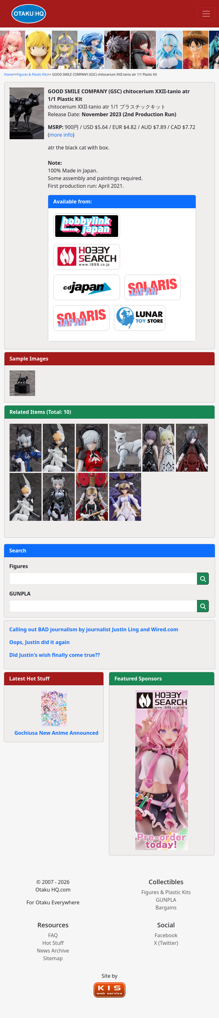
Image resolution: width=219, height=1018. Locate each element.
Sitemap (53, 958)
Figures (18, 566)
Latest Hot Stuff (29, 678)
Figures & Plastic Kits (32, 74)
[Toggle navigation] (206, 13)
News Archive (53, 950)
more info (61, 134)
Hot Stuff (53, 942)
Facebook (166, 935)
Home (8, 74)
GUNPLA (20, 593)
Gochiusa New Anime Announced (56, 732)
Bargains (166, 907)
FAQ (53, 935)
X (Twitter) (166, 942)
